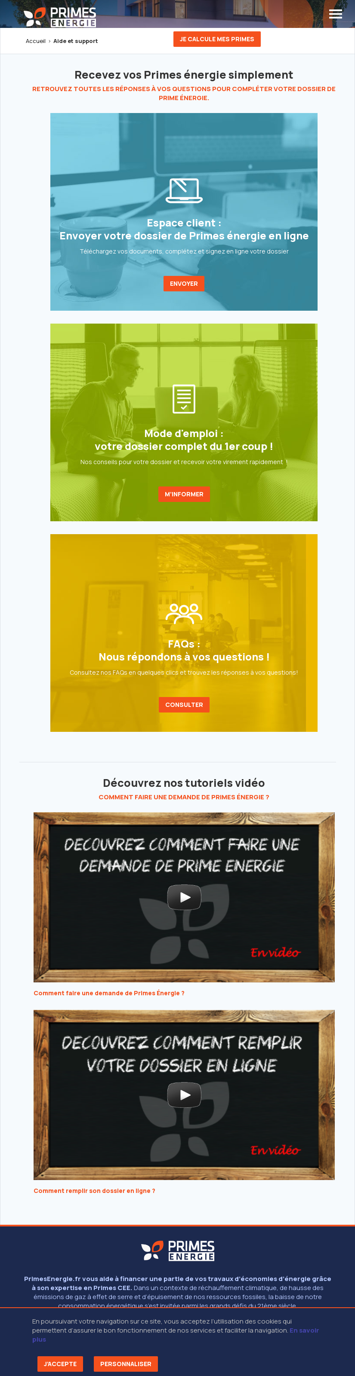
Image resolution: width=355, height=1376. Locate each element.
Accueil (36, 41)
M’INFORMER (184, 494)
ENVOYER (184, 283)
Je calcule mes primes (217, 39)
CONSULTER (184, 704)
